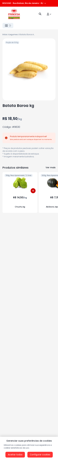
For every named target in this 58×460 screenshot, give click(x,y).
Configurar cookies (40, 454)
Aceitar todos (15, 454)
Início (4, 34)
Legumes (13, 34)
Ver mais (51, 167)
